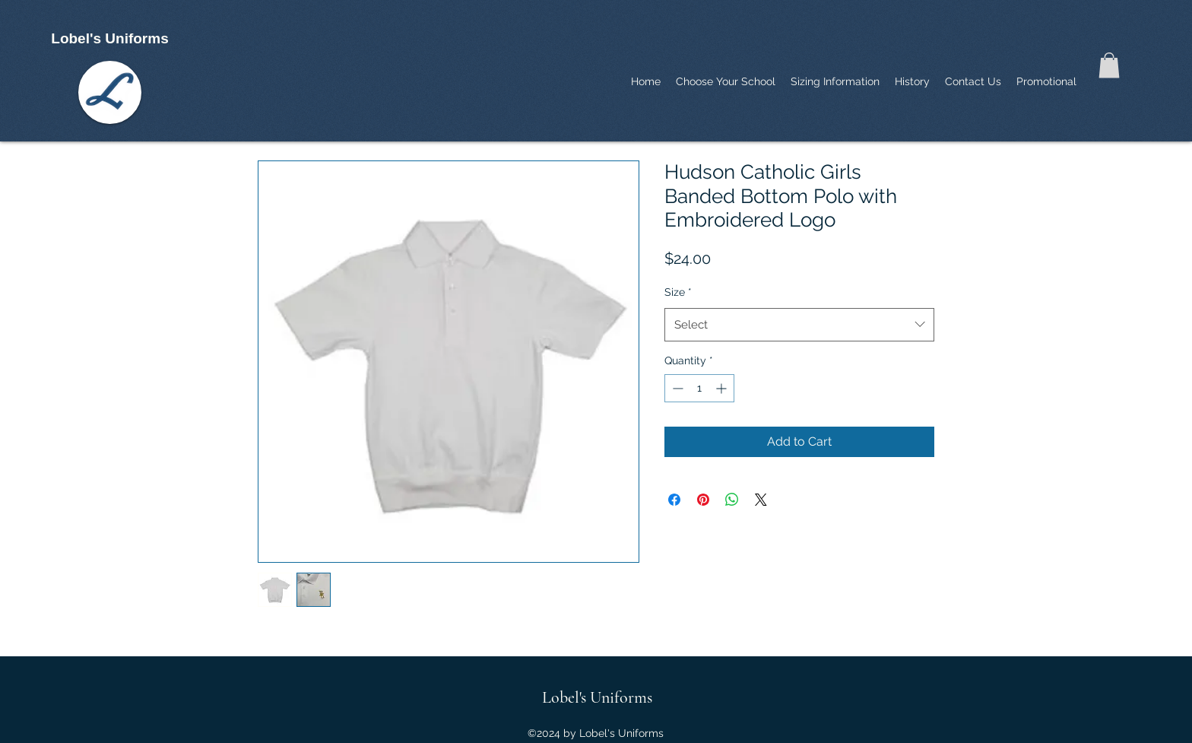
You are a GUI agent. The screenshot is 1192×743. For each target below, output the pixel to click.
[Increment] (722, 388)
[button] (1109, 65)
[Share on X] (761, 500)
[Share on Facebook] (674, 500)
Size (678, 292)
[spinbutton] (699, 388)
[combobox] (799, 324)
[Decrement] (676, 388)
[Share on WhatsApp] (732, 500)
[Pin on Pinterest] (703, 500)
